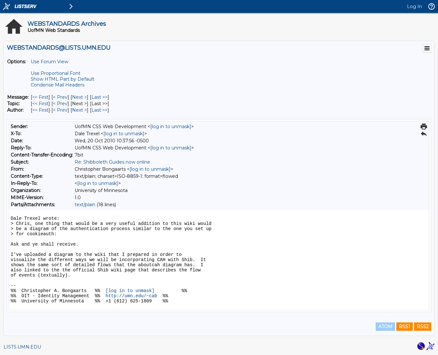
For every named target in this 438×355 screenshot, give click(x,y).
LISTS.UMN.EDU (22, 347)
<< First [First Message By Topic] (40, 104)
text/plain (85, 205)
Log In (414, 6)
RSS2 (423, 327)
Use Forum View (49, 62)
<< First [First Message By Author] (40, 110)
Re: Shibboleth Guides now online (112, 162)
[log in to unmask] (170, 126)
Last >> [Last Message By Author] (99, 110)
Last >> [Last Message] (99, 97)
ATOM (385, 327)
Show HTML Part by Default (62, 79)
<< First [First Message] (40, 97)
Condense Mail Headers (57, 85)
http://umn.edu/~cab (131, 296)
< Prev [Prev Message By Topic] (60, 104)
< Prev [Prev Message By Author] (60, 110)
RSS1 (404, 327)
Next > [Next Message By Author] (79, 110)
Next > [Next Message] (79, 97)
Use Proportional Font (55, 73)
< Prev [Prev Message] (60, 97)
